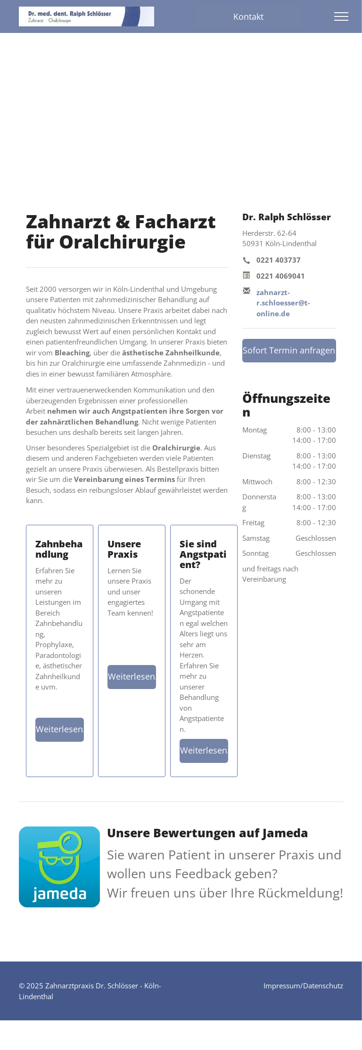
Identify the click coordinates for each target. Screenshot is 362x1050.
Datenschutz (323, 985)
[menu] (341, 16)
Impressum (281, 985)
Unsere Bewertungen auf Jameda (207, 833)
